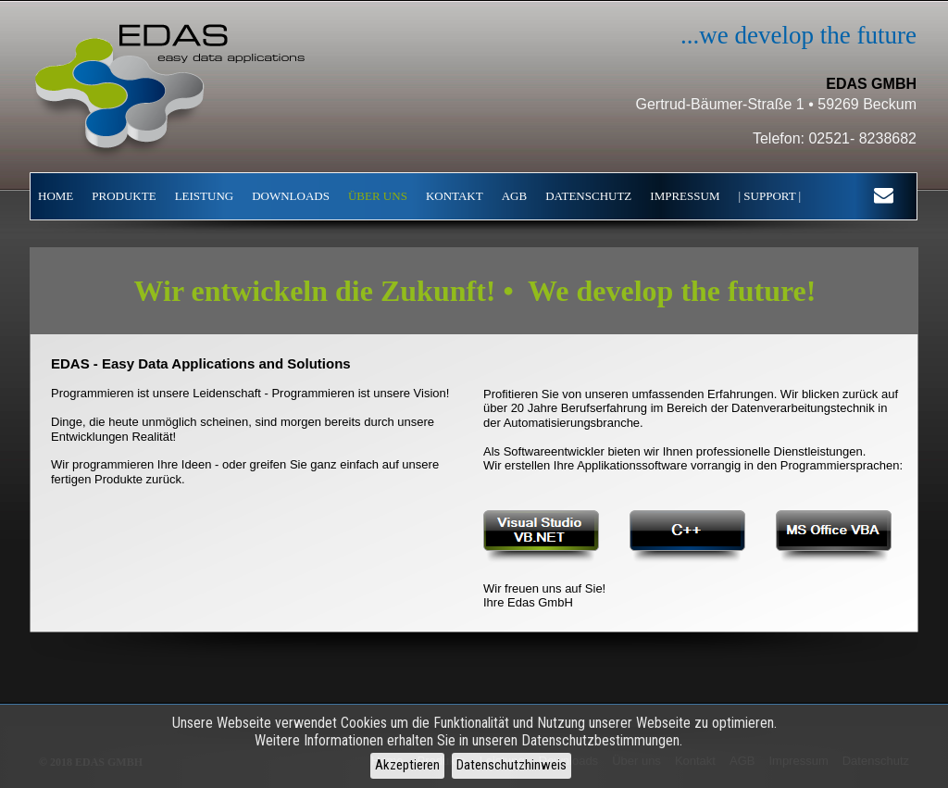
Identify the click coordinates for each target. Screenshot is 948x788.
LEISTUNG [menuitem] (204, 196)
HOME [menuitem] (55, 196)
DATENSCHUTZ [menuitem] (588, 196)
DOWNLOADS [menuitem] (291, 196)
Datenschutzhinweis (511, 765)
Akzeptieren (407, 765)
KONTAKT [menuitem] (454, 196)
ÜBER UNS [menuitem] (377, 196)
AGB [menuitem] (514, 196)
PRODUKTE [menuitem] (124, 196)
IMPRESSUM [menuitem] (684, 196)
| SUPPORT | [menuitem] (769, 196)
